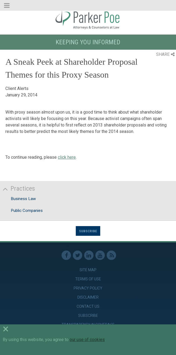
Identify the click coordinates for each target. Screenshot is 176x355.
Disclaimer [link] (88, 297)
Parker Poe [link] (88, 19)
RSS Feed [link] (111, 255)
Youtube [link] (100, 255)
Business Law (23, 198)
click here (67, 157)
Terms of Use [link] (88, 279)
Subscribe (88, 231)
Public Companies (27, 210)
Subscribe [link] (88, 315)
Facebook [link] (66, 255)
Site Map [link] (88, 270)
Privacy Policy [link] (88, 288)
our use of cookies (87, 339)
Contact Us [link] (88, 306)
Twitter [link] (77, 255)
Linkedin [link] (89, 255)
